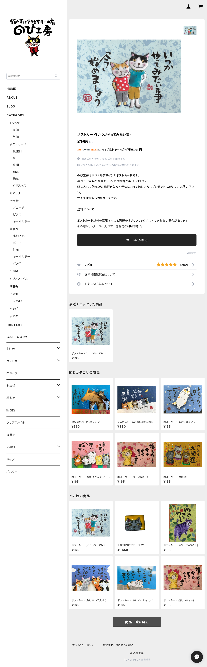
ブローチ (18, 207)
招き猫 (14, 271)
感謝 (16, 165)
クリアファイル (19, 278)
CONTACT (14, 325)
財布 (16, 249)
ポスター (15, 316)
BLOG (10, 106)
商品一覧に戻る (137, 622)
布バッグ (15, 193)
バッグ (17, 263)
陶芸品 (14, 286)
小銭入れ (19, 236)
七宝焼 (14, 201)
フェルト (18, 301)
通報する (191, 253)
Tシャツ (15, 123)
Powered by (137, 659)
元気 (16, 178)
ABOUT (12, 97)
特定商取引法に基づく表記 (118, 645)
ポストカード (18, 144)
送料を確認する (116, 158)
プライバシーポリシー (84, 645)
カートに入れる (137, 240)
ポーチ (17, 242)
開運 (16, 171)
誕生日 (17, 151)
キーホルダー (21, 221)
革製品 (14, 229)
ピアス (17, 214)
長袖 (16, 130)
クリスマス (19, 185)
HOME (11, 88)
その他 (14, 294)
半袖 (16, 136)
